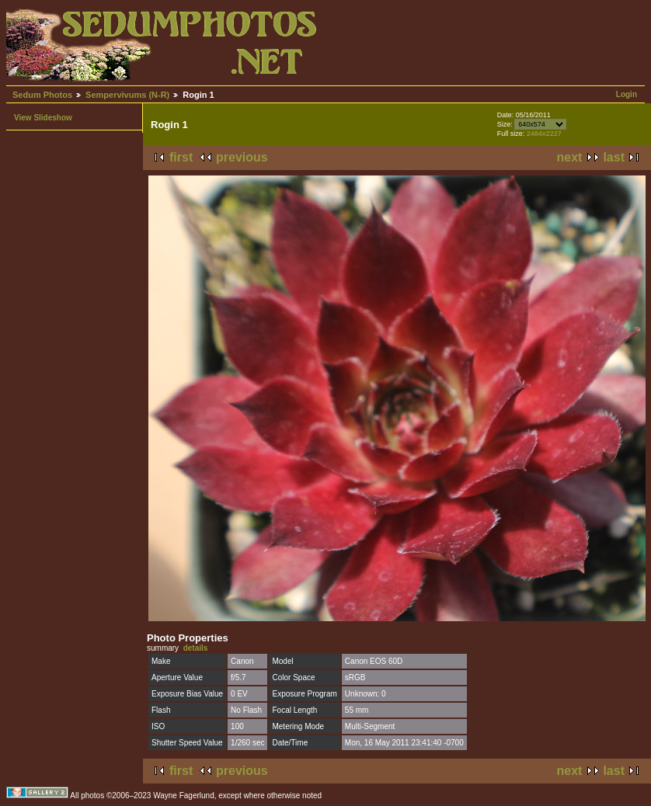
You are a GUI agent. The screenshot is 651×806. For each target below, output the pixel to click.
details (195, 648)
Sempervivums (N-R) (127, 94)
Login (626, 94)
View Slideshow (43, 117)
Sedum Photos (42, 94)
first (181, 157)
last (614, 157)
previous (242, 157)
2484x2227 (544, 133)
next (570, 157)
